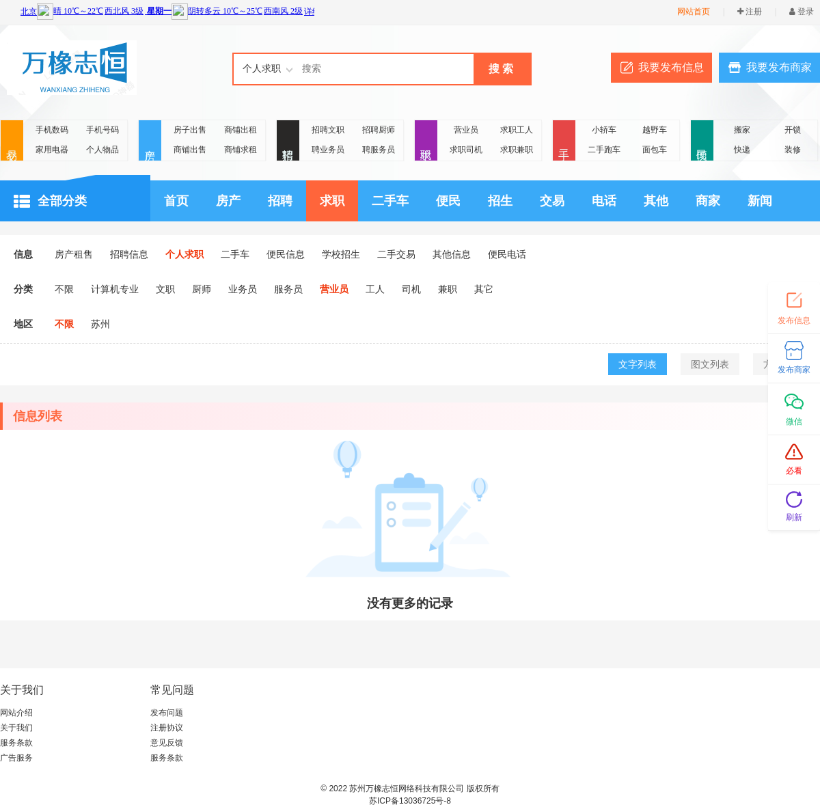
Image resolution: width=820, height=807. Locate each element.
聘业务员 (328, 149)
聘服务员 (378, 149)
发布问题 (166, 712)
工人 (375, 289)
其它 (483, 289)
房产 (150, 141)
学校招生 (341, 254)
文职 (165, 289)
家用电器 (52, 149)
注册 (749, 11)
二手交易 (396, 254)
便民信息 (285, 254)
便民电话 (507, 254)
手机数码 (52, 130)
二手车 (390, 201)
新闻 (760, 201)
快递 (742, 149)
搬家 (742, 130)
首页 (176, 201)
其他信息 (452, 254)
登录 (801, 11)
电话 (604, 201)
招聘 (288, 141)
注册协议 (166, 728)
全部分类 (50, 201)
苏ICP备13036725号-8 (410, 801)
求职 (426, 141)
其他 (656, 201)
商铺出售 (190, 149)
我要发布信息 (671, 67)
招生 (500, 201)
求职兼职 (516, 149)
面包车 (654, 149)
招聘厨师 (378, 130)
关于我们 (16, 728)
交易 (12, 141)
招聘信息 (129, 254)
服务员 (288, 289)
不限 (64, 289)
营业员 (466, 130)
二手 (564, 141)
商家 (708, 201)
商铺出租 (240, 130)
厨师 (201, 289)
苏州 (100, 323)
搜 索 (501, 68)
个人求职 (184, 254)
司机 (411, 289)
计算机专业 (115, 289)
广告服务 (16, 758)
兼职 (447, 289)
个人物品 (102, 149)
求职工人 (516, 130)
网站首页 (693, 11)
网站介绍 (16, 712)
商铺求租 (240, 149)
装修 (792, 149)
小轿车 (604, 130)
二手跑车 (604, 149)
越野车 (654, 130)
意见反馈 (166, 743)
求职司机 (466, 149)
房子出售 (190, 130)
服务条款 (16, 743)
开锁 (792, 130)
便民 (702, 141)
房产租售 (74, 254)
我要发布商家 (779, 67)
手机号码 (102, 130)
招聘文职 (328, 130)
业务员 (242, 289)
